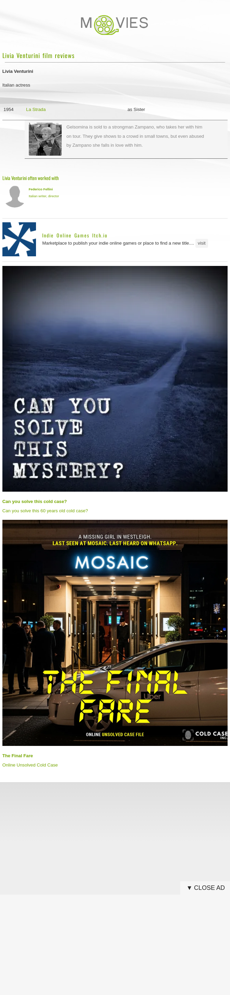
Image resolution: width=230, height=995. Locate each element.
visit (202, 243)
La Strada (36, 109)
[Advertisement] (115, 835)
